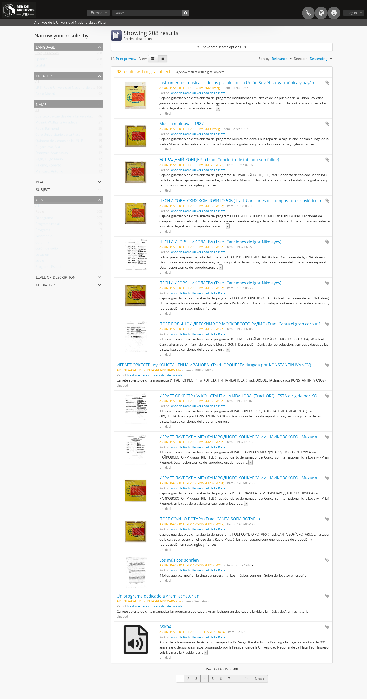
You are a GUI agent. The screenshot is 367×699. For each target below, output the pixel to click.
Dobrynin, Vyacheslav (51, 154)
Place (41, 181)
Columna (42, 243)
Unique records (47, 54)
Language (321, 13)
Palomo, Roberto (48, 166)
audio (39, 261)
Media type (46, 284)
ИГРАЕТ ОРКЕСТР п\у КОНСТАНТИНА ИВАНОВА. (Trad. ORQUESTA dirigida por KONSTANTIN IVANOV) (214, 365)
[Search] (150, 13)
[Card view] (153, 58)
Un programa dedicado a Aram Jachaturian (158, 596)
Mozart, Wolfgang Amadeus (56, 123)
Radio (39, 212)
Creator (44, 75)
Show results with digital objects (200, 72)
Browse (96, 12)
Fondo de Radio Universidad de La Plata (197, 93)
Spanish (41, 60)
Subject (43, 189)
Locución (42, 255)
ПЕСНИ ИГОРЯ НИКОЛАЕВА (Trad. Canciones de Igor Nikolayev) (220, 242)
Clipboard (308, 13)
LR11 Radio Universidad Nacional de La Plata (68, 88)
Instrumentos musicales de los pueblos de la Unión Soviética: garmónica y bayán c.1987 (243, 82)
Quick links (333, 13)
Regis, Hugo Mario (49, 160)
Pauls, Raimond (47, 129)
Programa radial (47, 225)
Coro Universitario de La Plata (57, 135)
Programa (42, 231)
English (40, 66)
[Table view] (162, 58)
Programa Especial (49, 267)
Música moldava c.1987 (181, 123)
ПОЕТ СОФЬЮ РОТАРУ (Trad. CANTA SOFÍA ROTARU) (209, 519)
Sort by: (264, 58)
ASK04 (165, 627)
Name (41, 103)
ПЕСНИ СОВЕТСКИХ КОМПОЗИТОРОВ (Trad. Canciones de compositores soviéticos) (240, 201)
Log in (352, 12)
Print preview (123, 58)
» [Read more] (218, 108)
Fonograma (44, 219)
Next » (260, 678)
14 (246, 678)
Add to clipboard (327, 82)
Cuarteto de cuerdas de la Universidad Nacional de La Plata (79, 117)
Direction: (301, 58)
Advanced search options (222, 47)
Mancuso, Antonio (49, 172)
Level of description (56, 276)
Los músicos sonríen (179, 560)
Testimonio (44, 237)
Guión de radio (46, 249)
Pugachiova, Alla (47, 148)
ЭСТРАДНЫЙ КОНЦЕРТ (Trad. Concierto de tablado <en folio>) (219, 159)
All (37, 82)
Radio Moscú (45, 95)
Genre (42, 199)
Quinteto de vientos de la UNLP (59, 141)
